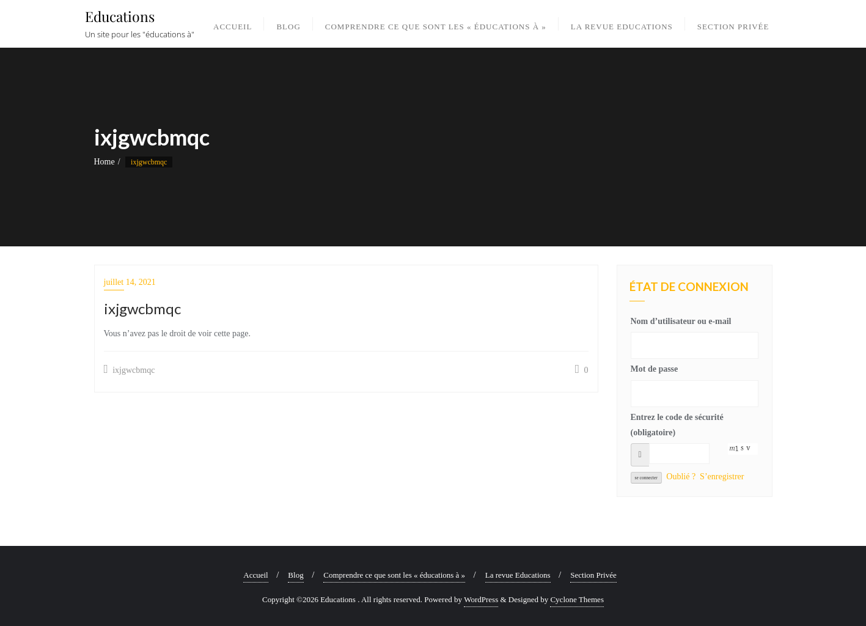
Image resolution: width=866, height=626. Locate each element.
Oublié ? (680, 476)
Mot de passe (654, 369)
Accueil (255, 575)
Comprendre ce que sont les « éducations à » (394, 575)
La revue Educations (518, 575)
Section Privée (593, 575)
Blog (295, 575)
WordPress (481, 599)
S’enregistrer (722, 476)
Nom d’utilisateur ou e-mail (681, 321)
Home (104, 161)
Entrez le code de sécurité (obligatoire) (677, 425)
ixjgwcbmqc (129, 369)
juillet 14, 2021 (130, 282)
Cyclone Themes (577, 599)
